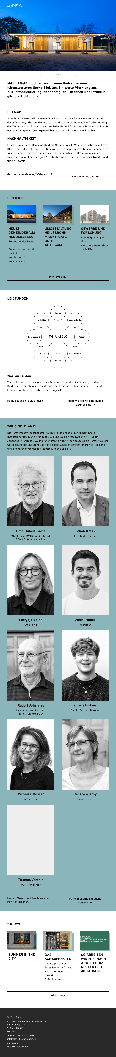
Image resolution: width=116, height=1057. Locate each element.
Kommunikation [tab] (75, 320)
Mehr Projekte (58, 277)
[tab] (58, 338)
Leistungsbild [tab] (34, 337)
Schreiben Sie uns (85, 177)
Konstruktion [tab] (75, 354)
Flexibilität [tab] (41, 320)
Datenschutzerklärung (18, 1046)
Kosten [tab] (82, 337)
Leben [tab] (58, 361)
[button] (41, 74)
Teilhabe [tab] (41, 354)
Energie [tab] (58, 313)
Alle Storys (58, 995)
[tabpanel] (58, 382)
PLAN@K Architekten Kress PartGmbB (13, 5)
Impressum (12, 1043)
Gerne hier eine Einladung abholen (85, 901)
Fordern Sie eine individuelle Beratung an (85, 403)
